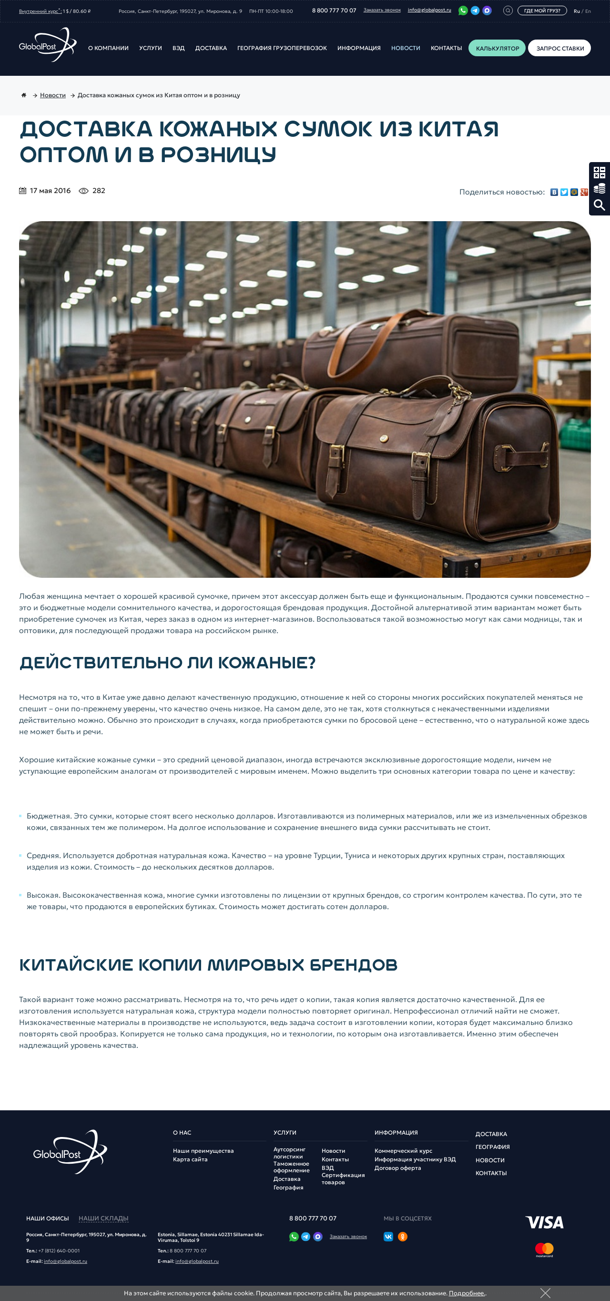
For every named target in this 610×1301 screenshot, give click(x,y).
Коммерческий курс (403, 1150)
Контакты (446, 48)
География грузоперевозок (282, 48)
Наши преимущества (203, 1150)
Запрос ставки (599, 189)
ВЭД (179, 48)
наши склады (104, 1218)
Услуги (150, 48)
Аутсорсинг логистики (289, 1152)
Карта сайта (190, 1159)
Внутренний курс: (40, 10)
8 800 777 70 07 (334, 10)
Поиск (599, 205)
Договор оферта (398, 1168)
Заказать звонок (382, 10)
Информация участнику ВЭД (415, 1159)
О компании (108, 48)
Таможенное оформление (292, 1167)
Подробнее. (467, 1293)
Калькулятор (599, 172)
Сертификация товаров (343, 1178)
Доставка (211, 48)
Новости (405, 48)
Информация (359, 48)
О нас (182, 1132)
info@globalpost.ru (429, 10)
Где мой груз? (542, 11)
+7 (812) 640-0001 (59, 1251)
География (289, 1187)
